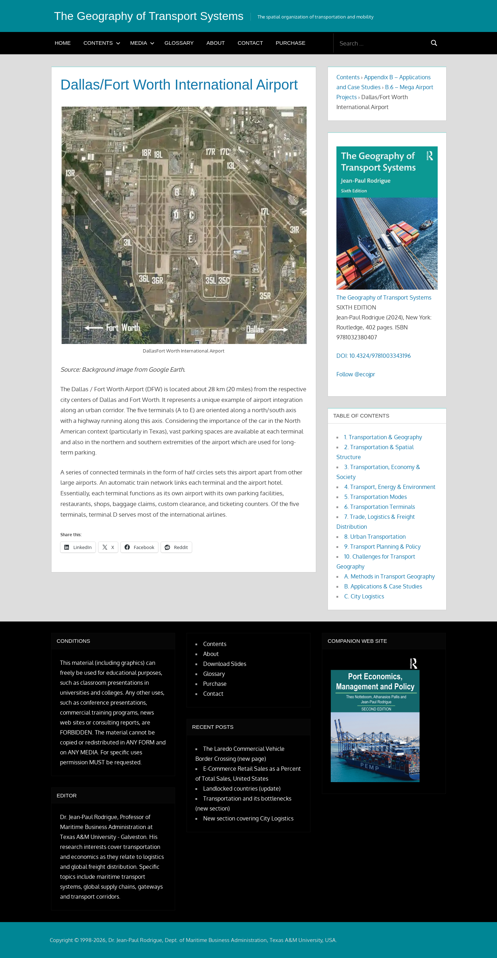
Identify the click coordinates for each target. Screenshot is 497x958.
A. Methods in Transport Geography (389, 576)
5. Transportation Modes (375, 496)
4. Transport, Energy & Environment (390, 486)
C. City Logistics (364, 596)
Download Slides (224, 663)
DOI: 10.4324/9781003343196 (373, 355)
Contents (101, 43)
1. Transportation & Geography (383, 437)
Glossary (179, 43)
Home (63, 43)
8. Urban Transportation (375, 536)
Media (142, 43)
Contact (250, 43)
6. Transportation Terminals (379, 506)
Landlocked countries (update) (242, 788)
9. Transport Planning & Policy (382, 546)
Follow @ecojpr (355, 374)
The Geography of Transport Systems (149, 16)
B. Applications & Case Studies (383, 586)
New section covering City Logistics (248, 818)
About (215, 43)
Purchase (290, 43)
